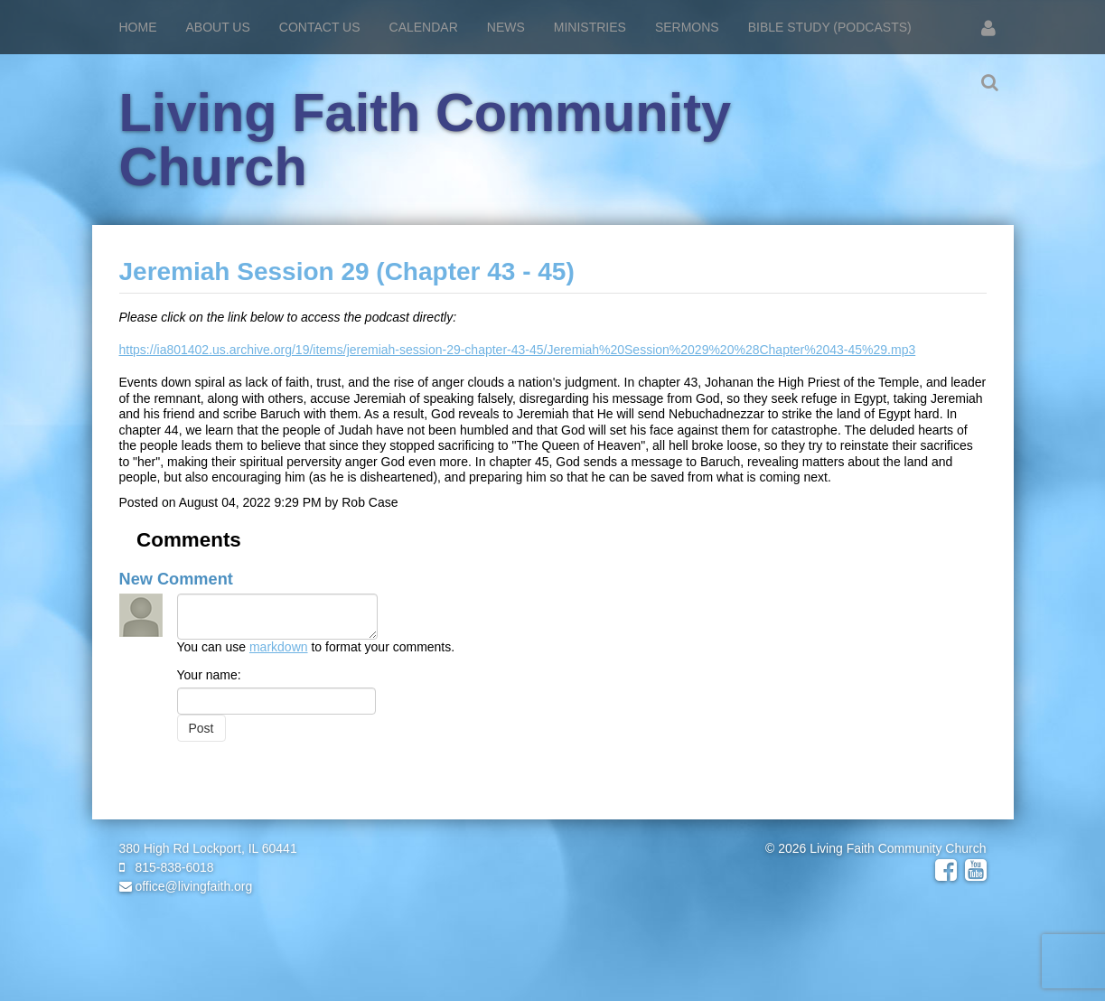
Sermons (687, 27)
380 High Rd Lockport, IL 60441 (208, 848)
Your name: (209, 675)
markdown (278, 647)
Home (138, 27)
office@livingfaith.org (186, 886)
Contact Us (320, 27)
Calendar (423, 27)
